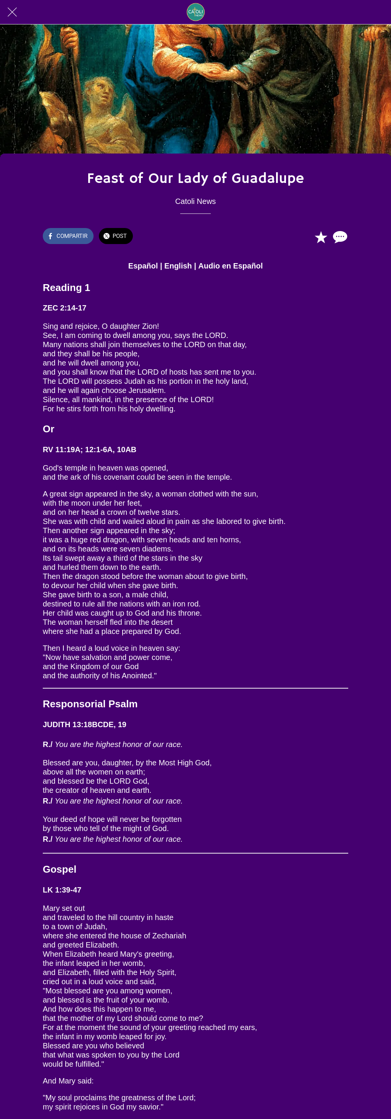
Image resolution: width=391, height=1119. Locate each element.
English (178, 266)
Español (143, 266)
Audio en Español (230, 266)
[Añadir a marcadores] (321, 237)
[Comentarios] (339, 237)
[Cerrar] (12, 12)
